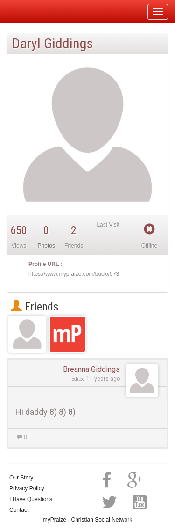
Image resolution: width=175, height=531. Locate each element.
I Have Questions (30, 499)
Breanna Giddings (91, 369)
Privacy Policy (26, 488)
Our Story (21, 477)
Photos (46, 246)
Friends (34, 306)
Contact (18, 510)
